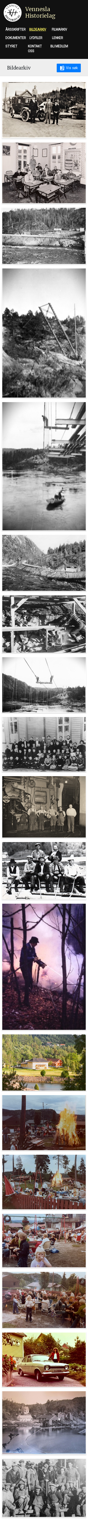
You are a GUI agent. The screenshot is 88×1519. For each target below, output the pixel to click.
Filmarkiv (59, 29)
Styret (11, 46)
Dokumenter (15, 38)
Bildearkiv (37, 29)
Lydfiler (35, 38)
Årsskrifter (15, 29)
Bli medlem (59, 46)
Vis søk (69, 68)
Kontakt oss (35, 48)
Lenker (57, 38)
